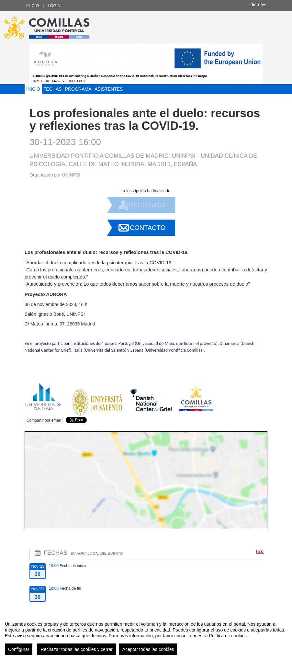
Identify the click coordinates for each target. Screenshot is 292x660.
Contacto (147, 227)
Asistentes (109, 89)
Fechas (52, 89)
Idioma (257, 4)
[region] (146, 635)
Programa (78, 89)
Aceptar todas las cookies (148, 649)
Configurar (18, 649)
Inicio (32, 5)
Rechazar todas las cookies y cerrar (76, 649)
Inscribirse (147, 205)
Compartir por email (44, 420)
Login (54, 5)
